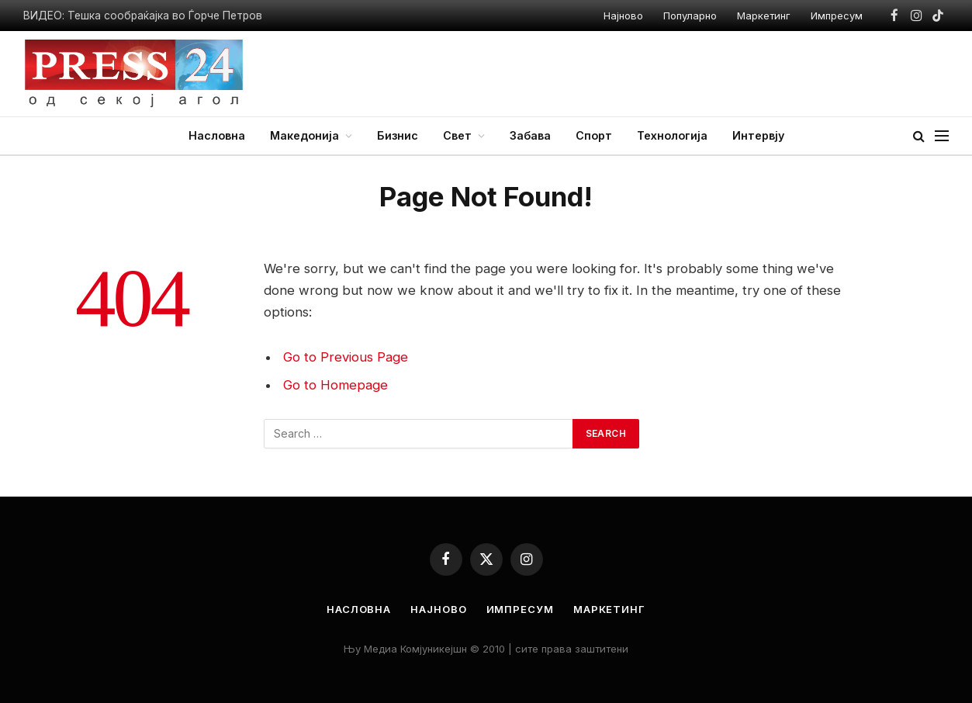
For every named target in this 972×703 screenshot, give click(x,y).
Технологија (672, 135)
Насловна (217, 135)
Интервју (758, 135)
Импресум (837, 15)
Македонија (304, 135)
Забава (530, 135)
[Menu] (942, 136)
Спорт (594, 135)
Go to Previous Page (345, 357)
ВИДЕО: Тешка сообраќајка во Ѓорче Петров (142, 15)
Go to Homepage (335, 385)
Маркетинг (763, 15)
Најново (623, 15)
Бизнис (397, 135)
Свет (457, 135)
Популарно (690, 15)
